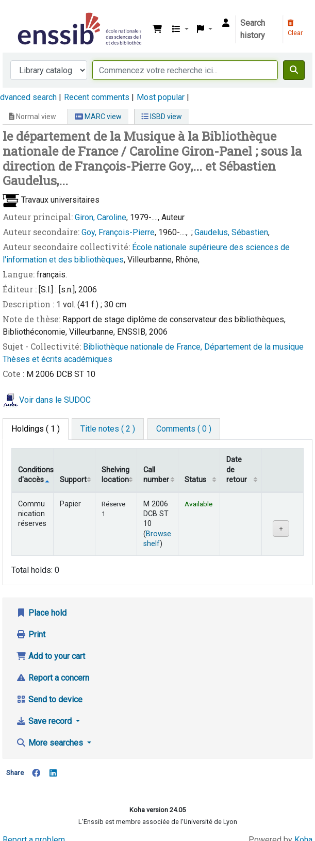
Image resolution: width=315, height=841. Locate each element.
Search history (252, 29)
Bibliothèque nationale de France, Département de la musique (193, 347)
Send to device (49, 699)
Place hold (41, 613)
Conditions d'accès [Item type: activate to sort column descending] (35, 475)
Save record (45, 721)
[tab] (108, 429)
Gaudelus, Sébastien (231, 232)
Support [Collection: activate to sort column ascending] (73, 479)
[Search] (294, 70)
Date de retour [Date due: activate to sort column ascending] (236, 469)
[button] (157, 29)
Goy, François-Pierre (118, 232)
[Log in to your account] (226, 23)
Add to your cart (50, 656)
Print (30, 634)
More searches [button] (50, 743)
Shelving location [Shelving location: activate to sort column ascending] (115, 475)
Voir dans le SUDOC (55, 400)
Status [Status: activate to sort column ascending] (195, 479)
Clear (295, 28)
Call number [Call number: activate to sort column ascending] (156, 475)
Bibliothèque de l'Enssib (19, 15)
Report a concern (52, 678)
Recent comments (96, 97)
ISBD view (161, 116)
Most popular (161, 97)
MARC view (98, 116)
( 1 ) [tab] (35, 429)
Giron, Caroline (100, 217)
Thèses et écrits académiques (57, 359)
